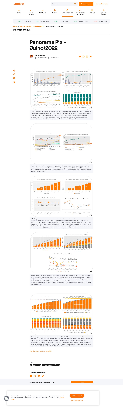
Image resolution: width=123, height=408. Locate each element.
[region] (53, 398)
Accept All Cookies (77, 395)
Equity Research (38, 26)
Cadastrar (82, 382)
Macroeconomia (25, 26)
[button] (6, 398)
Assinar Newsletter (102, 4)
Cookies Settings (77, 400)
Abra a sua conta (86, 4)
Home (15, 26)
